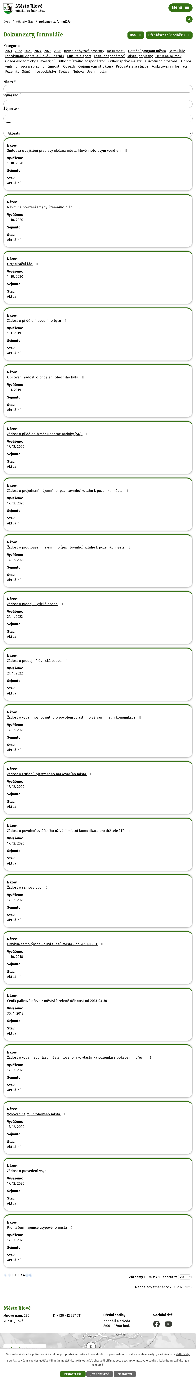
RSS (136, 35)
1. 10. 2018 (15, 957)
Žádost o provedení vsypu (31, 1171)
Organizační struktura (95, 66)
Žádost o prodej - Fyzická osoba (36, 604)
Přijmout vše (73, 1374)
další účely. (183, 1354)
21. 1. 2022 (15, 617)
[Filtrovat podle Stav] (98, 133)
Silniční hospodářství (39, 71)
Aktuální (14, 183)
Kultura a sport (79, 56)
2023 (28, 51)
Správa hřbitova (71, 71)
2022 (18, 51)
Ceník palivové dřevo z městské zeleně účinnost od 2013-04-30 (60, 1001)
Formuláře (177, 51)
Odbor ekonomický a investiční (30, 61)
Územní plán (97, 71)
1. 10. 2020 (15, 163)
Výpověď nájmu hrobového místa (37, 1114)
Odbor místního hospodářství (81, 61)
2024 (38, 51)
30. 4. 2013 (15, 1013)
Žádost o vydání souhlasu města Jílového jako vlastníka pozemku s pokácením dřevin (80, 1057)
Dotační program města (147, 51)
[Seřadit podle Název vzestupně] (15, 80)
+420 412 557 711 (69, 1315)
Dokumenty (116, 51)
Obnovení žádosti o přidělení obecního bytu (46, 377)
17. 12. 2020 (15, 446)
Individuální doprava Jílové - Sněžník (34, 56)
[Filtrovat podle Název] (98, 89)
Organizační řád (23, 264)
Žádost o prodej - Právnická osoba (38, 661)
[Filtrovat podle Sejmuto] (98, 118)
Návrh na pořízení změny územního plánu (44, 207)
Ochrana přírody (168, 56)
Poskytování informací (169, 66)
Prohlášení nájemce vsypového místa (40, 1227)
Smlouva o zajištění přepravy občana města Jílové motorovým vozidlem (67, 150)
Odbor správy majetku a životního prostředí (143, 61)
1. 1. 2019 (14, 333)
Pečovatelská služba (132, 66)
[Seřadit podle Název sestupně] (15, 81)
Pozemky (12, 71)
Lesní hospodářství (109, 56)
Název (8, 82)
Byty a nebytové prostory (84, 51)
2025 (47, 51)
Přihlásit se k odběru (169, 35)
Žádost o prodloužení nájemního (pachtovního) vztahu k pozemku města (69, 547)
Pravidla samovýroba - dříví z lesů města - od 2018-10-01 (55, 944)
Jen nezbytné (99, 1374)
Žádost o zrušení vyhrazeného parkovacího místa (50, 774)
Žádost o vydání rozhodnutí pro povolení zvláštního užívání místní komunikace (74, 717)
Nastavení (125, 1374)
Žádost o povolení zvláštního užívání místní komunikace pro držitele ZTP (69, 831)
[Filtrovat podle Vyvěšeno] (98, 104)
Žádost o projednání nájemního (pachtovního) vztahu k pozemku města (68, 491)
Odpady (69, 66)
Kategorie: (11, 46)
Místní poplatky (140, 56)
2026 (57, 51)
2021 (8, 51)
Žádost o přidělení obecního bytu (37, 321)
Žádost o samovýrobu (28, 887)
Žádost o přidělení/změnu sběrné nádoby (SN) (48, 434)
